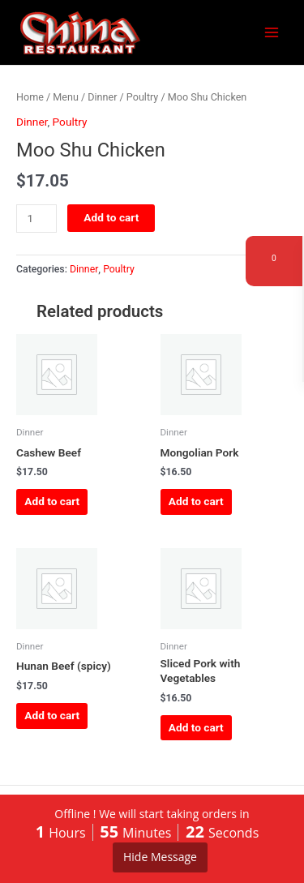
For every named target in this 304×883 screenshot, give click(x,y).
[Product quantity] (36, 218)
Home (30, 97)
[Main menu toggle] (272, 33)
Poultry (142, 97)
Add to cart (111, 217)
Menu (66, 97)
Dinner (102, 97)
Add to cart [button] (51, 501)
